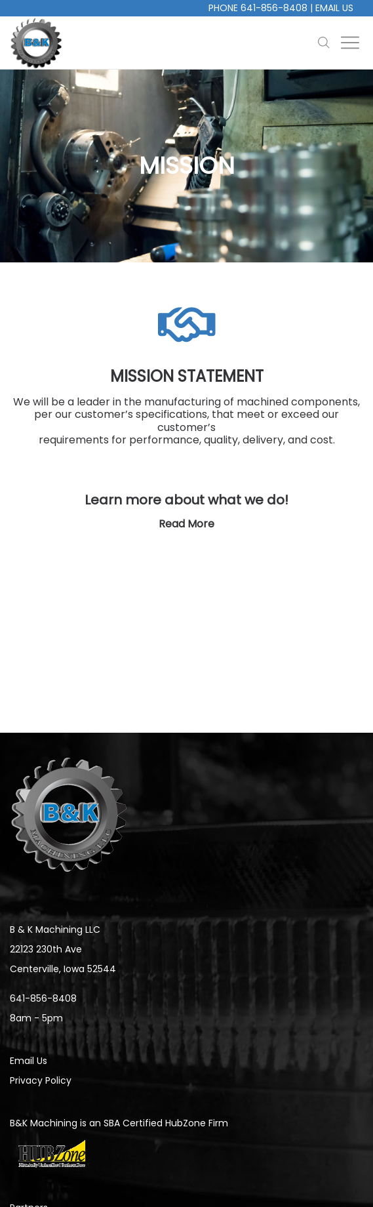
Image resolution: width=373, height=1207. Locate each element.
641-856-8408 (274, 7)
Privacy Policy (40, 1080)
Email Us (334, 7)
